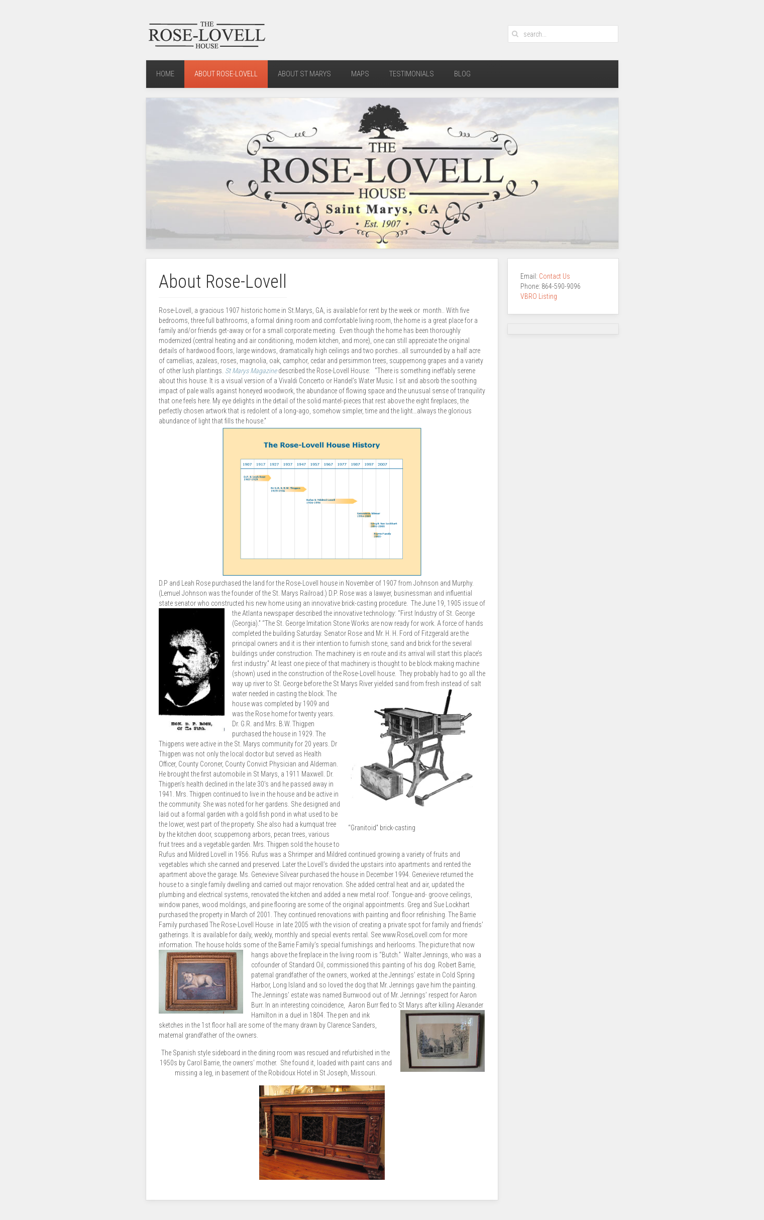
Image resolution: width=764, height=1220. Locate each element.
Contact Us (555, 276)
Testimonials (411, 73)
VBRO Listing (538, 296)
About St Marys (304, 73)
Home (165, 73)
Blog (462, 73)
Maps (360, 73)
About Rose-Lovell (226, 73)
